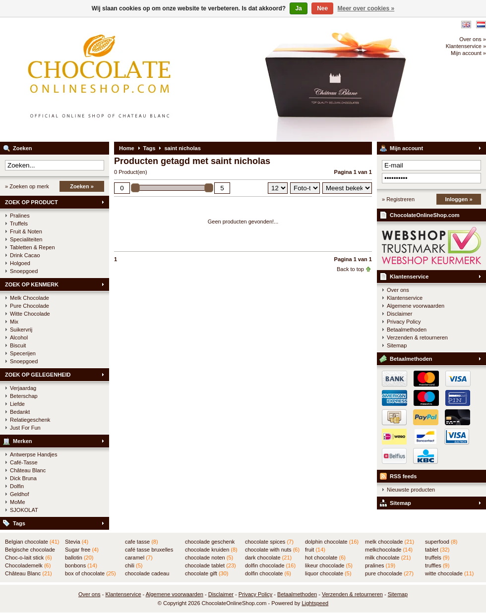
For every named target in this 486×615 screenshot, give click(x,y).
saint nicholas (182, 148)
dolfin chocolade (270, 565)
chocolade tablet (210, 565)
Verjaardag (23, 388)
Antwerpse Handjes (33, 454)
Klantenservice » (466, 46)
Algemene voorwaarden (415, 306)
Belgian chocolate (32, 542)
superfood (441, 542)
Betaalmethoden (406, 330)
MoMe (17, 502)
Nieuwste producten (411, 490)
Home (126, 148)
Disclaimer (399, 314)
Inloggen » (459, 199)
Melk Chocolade (29, 298)
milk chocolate (388, 557)
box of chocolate (90, 573)
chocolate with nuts (272, 550)
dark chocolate (268, 557)
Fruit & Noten (26, 231)
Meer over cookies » (366, 8)
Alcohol (19, 337)
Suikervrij (21, 330)
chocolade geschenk (210, 542)
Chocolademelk (28, 565)
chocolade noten (209, 557)
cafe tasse (141, 542)
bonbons (81, 565)
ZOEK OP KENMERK (32, 284)
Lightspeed (315, 603)
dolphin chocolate (332, 542)
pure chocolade (389, 573)
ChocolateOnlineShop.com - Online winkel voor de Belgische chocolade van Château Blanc (131, 79)
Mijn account (406, 148)
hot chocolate (325, 557)
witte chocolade (449, 573)
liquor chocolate (328, 573)
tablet (437, 550)
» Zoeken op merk (27, 186)
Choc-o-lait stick (28, 557)
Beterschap (24, 396)
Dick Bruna (23, 478)
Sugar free (82, 550)
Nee (322, 8)
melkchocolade (389, 550)
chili (133, 565)
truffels (437, 557)
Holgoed (20, 263)
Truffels (19, 223)
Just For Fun (25, 428)
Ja (298, 8)
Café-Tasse (24, 462)
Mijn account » (468, 53)
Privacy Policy (404, 322)
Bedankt (20, 412)
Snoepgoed (24, 271)
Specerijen (23, 353)
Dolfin (17, 486)
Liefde (17, 404)
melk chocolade (389, 542)
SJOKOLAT (24, 510)
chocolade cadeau (147, 573)
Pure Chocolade (29, 306)
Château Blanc (28, 470)
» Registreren (398, 199)
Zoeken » (82, 186)
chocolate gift (206, 573)
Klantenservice (409, 277)
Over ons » (472, 39)
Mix (14, 322)
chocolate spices (269, 542)
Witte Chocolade (30, 314)
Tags (19, 523)
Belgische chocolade (30, 550)
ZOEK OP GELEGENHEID (37, 375)
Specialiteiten (26, 239)
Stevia (76, 542)
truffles (437, 565)
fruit (315, 550)
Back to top (350, 269)
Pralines (20, 216)
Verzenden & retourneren (417, 337)
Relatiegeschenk (30, 420)
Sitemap (397, 345)
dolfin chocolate (268, 573)
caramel (139, 557)
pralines (380, 565)
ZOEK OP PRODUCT (31, 202)
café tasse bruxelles (149, 550)
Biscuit (18, 345)
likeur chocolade (329, 565)
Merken (22, 441)
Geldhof (19, 494)
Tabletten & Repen (32, 247)
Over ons (398, 290)
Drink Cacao (25, 255)
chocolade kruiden (211, 550)
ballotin (79, 557)
